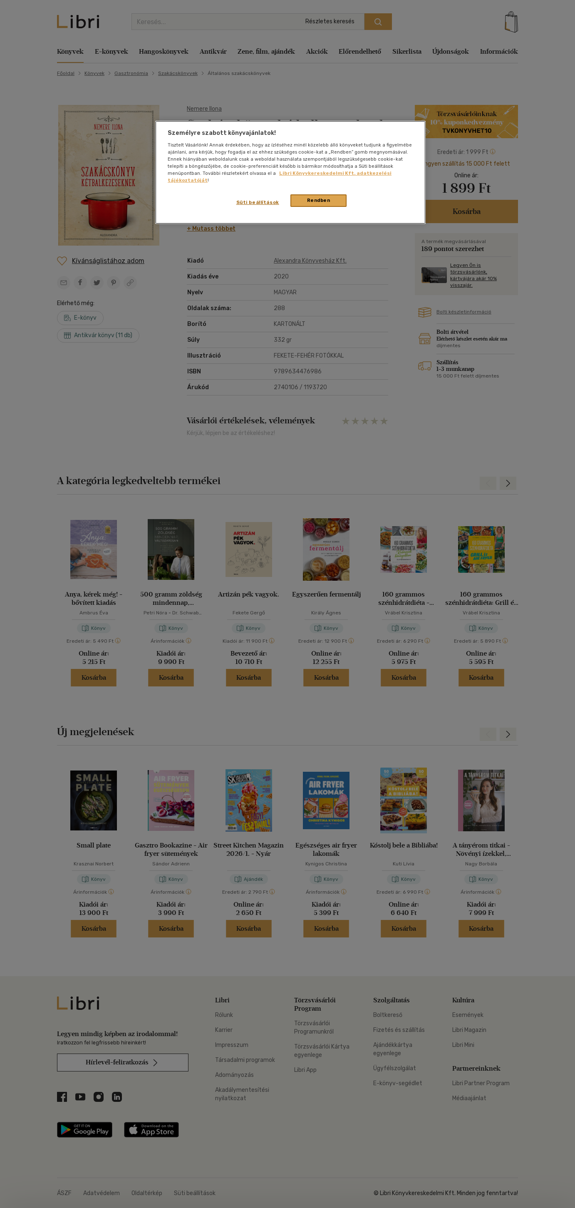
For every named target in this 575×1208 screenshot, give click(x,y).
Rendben (318, 200)
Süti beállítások (257, 202)
